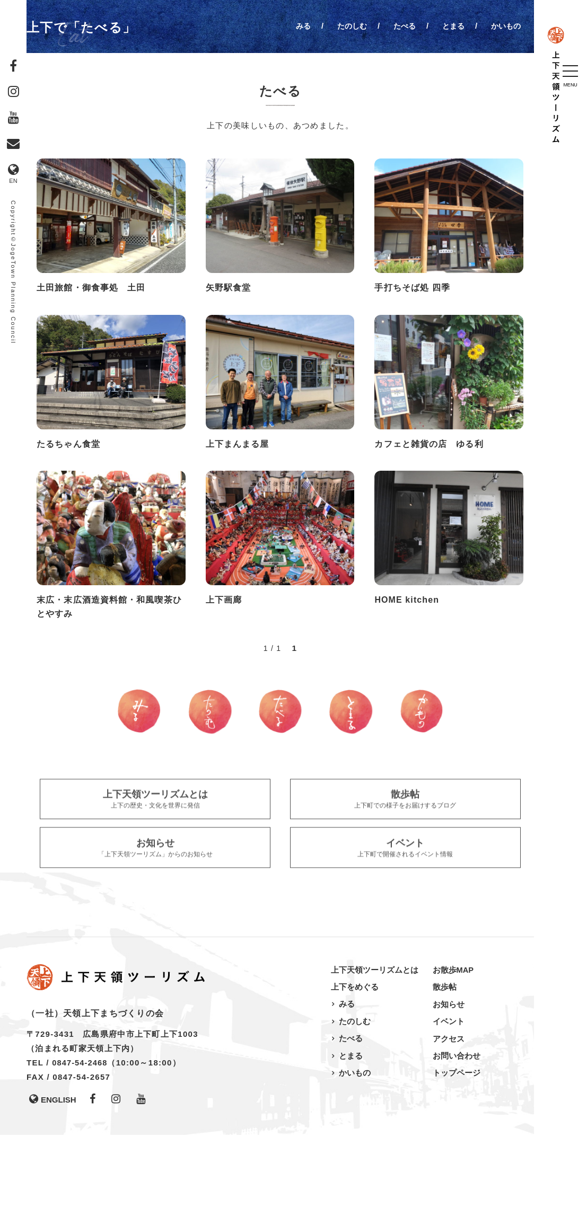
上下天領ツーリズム (560, 119)
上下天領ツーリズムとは (374, 1050)
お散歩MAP (453, 1050)
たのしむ (346, 25)
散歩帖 (445, 1067)
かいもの (505, 25)
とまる (450, 25)
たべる (400, 25)
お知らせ (449, 1084)
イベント (449, 1101)
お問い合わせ (456, 1135)
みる (295, 25)
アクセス (449, 1118)
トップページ (456, 1152)
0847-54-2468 (81, 1143)
